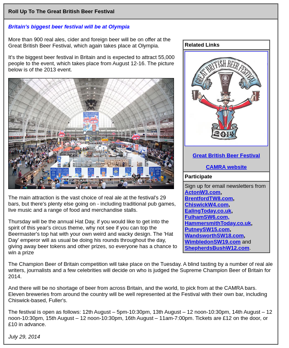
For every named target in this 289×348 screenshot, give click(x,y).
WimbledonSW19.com (213, 242)
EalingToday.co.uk (208, 211)
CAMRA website (226, 167)
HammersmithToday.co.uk (218, 223)
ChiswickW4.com (206, 204)
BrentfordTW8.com (209, 198)
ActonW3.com (203, 192)
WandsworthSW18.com (214, 235)
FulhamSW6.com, (207, 217)
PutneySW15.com (207, 229)
